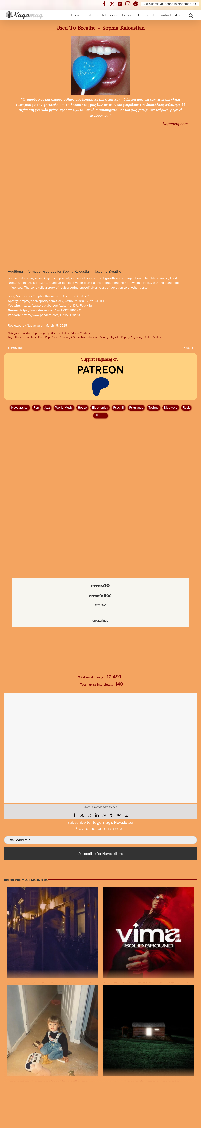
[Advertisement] (100, 442)
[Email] (126, 815)
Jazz (47, 407)
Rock (186, 407)
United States (152, 337)
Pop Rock (51, 337)
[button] (191, 15)
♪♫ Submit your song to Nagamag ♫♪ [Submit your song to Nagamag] (170, 3)
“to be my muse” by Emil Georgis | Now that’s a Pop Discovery (60, 983)
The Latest (63, 333)
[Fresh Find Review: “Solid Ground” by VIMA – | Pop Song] (148, 932)
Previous (17, 348)
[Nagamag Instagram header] (129, 3)
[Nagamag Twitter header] (114, 3)
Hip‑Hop (100, 415)
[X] (82, 815)
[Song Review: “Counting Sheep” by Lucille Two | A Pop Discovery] (52, 1030)
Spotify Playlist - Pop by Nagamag (121, 337)
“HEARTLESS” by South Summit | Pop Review (142, 1082)
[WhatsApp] (104, 815)
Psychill (118, 407)
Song (41, 333)
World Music (64, 407)
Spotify (51, 333)
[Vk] (119, 815)
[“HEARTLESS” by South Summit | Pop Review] (148, 1030)
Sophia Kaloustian (87, 337)
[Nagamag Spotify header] (137, 3)
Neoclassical (19, 407)
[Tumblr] (111, 815)
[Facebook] (74, 815)
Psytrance (136, 407)
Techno (153, 407)
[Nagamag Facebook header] (106, 3)
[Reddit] (89, 815)
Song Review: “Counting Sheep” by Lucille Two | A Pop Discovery (63, 1082)
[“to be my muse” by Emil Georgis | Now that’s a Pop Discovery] (52, 932)
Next (186, 348)
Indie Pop (37, 337)
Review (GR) (67, 337)
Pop (34, 333)
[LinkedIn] (97, 815)
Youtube (85, 333)
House (82, 407)
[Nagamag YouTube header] (121, 3)
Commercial (22, 337)
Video (75, 333)
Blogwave (170, 407)
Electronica (100, 407)
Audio (26, 333)
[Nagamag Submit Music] (100, 651)
